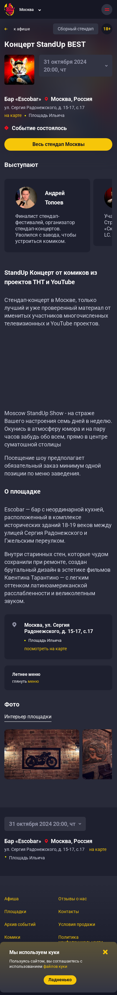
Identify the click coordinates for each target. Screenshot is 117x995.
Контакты (68, 911)
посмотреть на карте (45, 648)
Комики (12, 937)
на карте (13, 115)
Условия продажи (76, 924)
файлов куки (55, 966)
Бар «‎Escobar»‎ (22, 99)
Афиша (11, 898)
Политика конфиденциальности (80, 940)
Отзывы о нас (72, 898)
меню (33, 681)
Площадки (15, 911)
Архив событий (20, 924)
